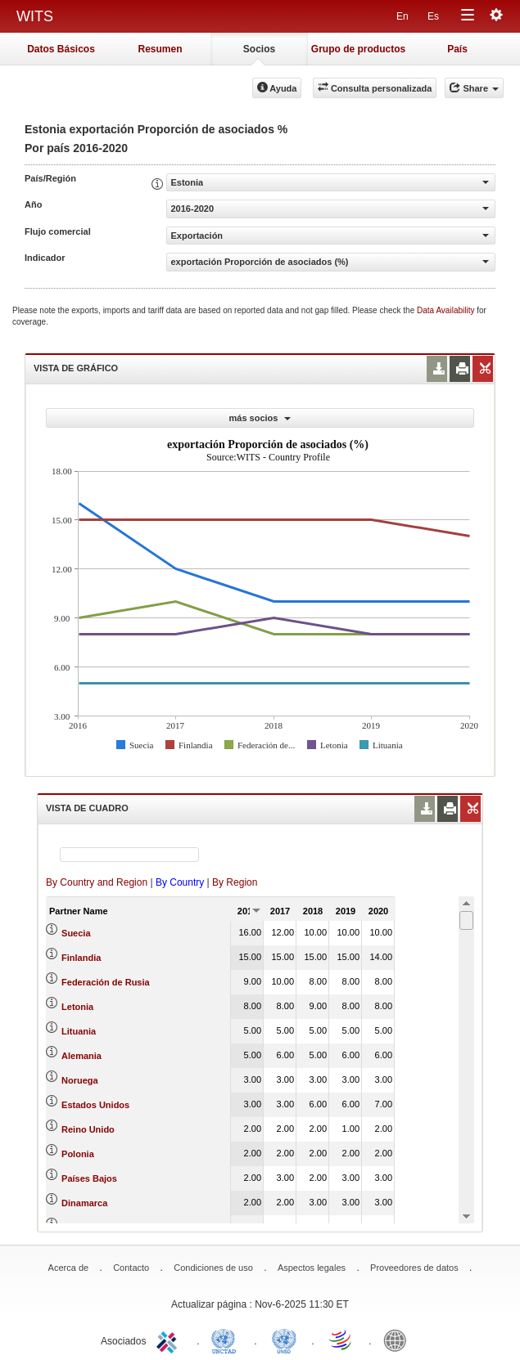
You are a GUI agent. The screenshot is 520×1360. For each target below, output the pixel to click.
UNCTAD (226, 1339)
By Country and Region (96, 882)
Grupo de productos (358, 49)
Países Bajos (89, 1178)
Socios (259, 49)
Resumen (160, 49)
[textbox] (129, 854)
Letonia (77, 1007)
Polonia (77, 1154)
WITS (34, 16)
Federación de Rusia (105, 982)
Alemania (81, 1056)
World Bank (398, 1339)
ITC (169, 1339)
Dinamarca (84, 1203)
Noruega (79, 1080)
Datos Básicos (61, 49)
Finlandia (81, 958)
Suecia (75, 933)
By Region (234, 882)
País (457, 49)
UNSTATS (284, 1339)
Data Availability (447, 310)
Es (433, 16)
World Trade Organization (341, 1339)
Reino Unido (88, 1129)
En (402, 16)
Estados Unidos (95, 1105)
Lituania (78, 1031)
